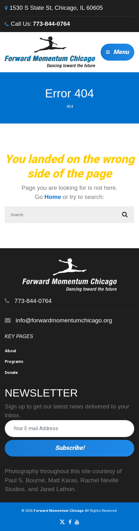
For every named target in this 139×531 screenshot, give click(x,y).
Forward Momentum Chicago (59, 510)
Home (52, 197)
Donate (11, 372)
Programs (14, 361)
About (10, 350)
